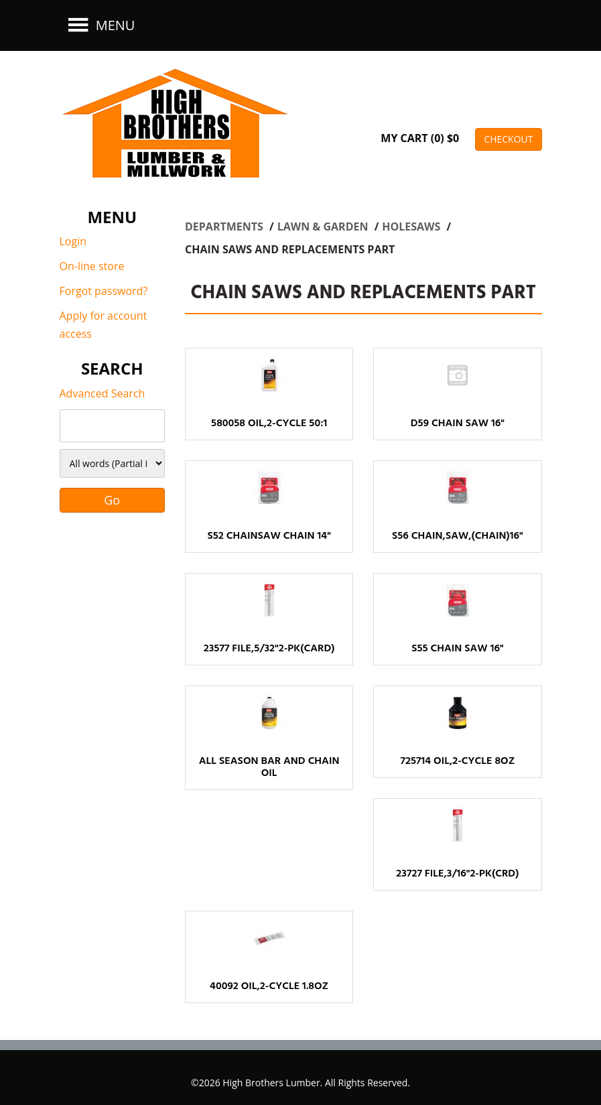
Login (73, 241)
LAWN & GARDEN (324, 226)
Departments (225, 226)
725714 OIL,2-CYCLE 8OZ (457, 761)
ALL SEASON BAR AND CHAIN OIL (269, 767)
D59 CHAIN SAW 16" (458, 423)
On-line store (92, 266)
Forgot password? (104, 290)
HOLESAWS (412, 226)
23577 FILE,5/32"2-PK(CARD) (269, 648)
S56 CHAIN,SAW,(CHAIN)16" (457, 536)
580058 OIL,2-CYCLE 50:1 (269, 423)
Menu (99, 25)
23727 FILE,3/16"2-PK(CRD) (457, 874)
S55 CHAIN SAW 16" (457, 648)
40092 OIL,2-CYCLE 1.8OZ (269, 986)
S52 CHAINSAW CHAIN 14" (268, 536)
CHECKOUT (508, 139)
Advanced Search (102, 393)
